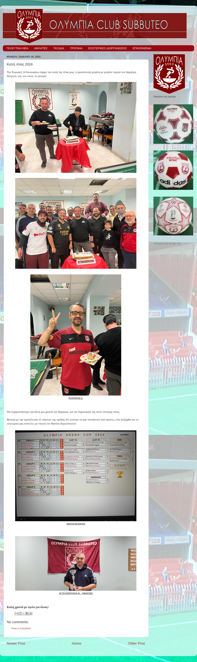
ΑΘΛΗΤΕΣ (40, 48)
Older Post (136, 643)
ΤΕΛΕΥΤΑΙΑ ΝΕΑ (17, 48)
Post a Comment (21, 628)
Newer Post (16, 643)
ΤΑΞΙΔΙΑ (58, 48)
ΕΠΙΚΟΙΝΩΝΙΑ (142, 48)
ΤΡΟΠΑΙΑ (76, 48)
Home (76, 643)
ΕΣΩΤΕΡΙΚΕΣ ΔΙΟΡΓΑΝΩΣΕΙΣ (107, 48)
